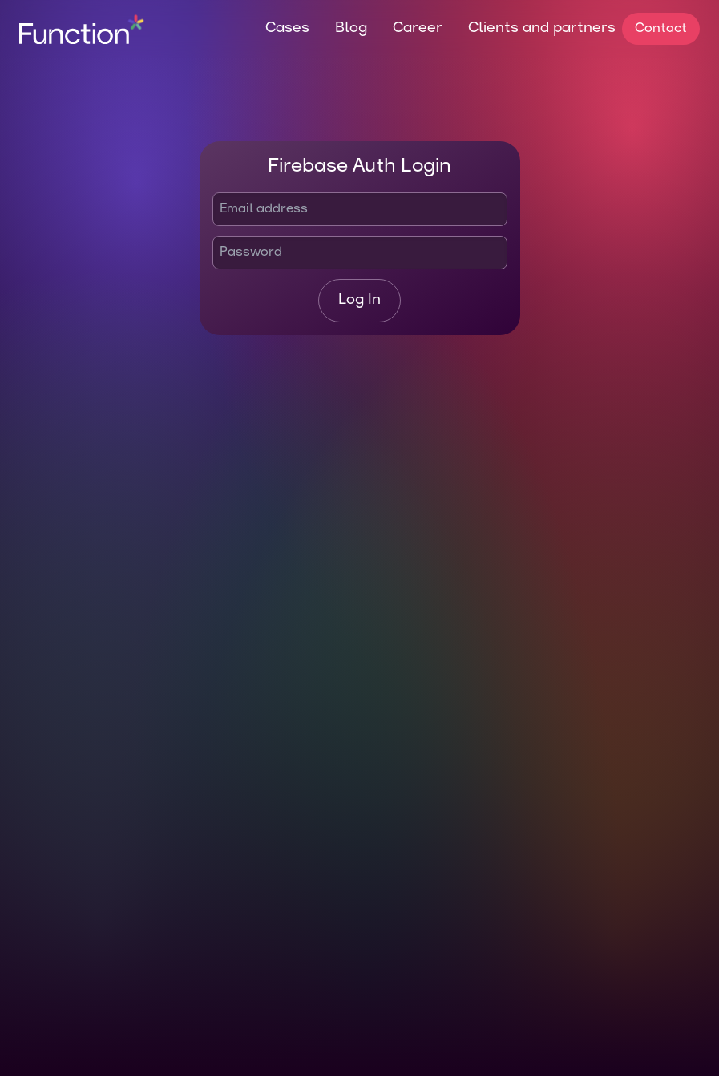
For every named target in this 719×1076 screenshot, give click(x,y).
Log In (359, 300)
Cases (287, 28)
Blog (351, 28)
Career (417, 28)
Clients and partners (542, 28)
